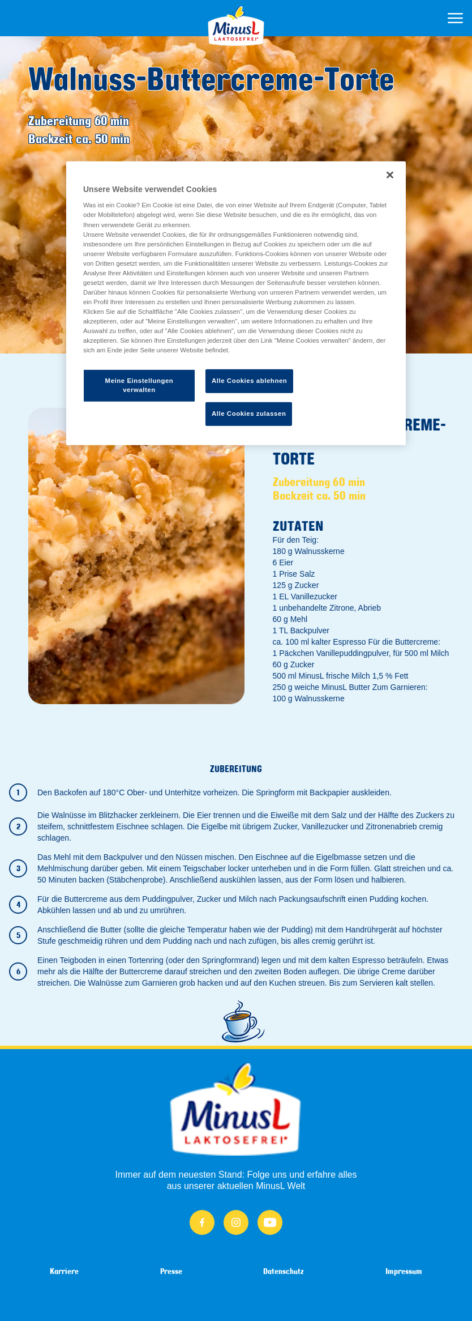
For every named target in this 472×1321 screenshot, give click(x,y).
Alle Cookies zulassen (249, 413)
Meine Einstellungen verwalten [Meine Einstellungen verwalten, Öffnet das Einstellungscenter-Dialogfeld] (139, 385)
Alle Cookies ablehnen (249, 380)
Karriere (64, 1271)
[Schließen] (389, 175)
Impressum (403, 1271)
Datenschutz (283, 1271)
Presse (171, 1271)
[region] (236, 303)
